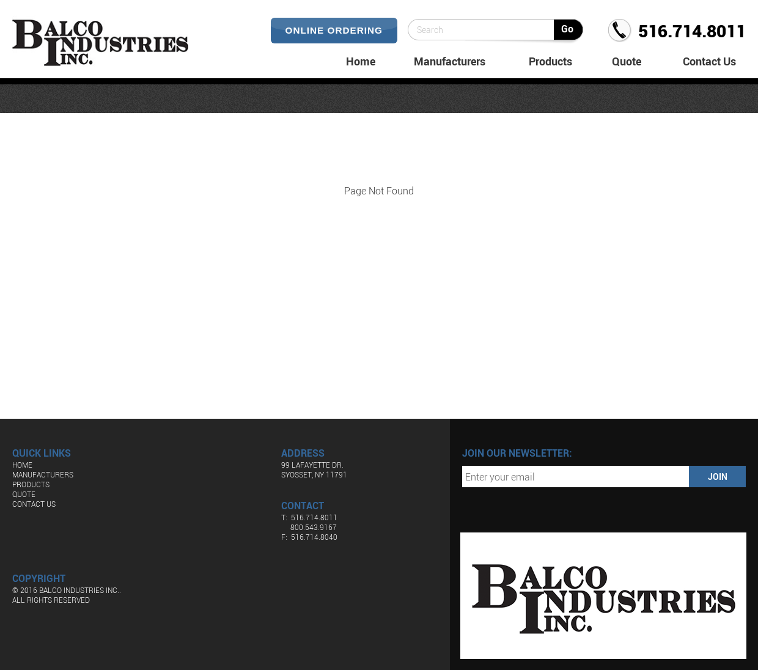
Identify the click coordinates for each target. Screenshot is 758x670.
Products (550, 61)
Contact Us (709, 61)
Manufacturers (449, 61)
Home (360, 61)
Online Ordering (334, 30)
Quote (626, 61)
